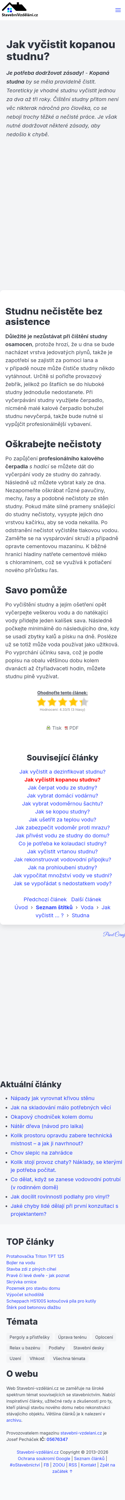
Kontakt (88, 1465)
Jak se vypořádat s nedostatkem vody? (62, 883)
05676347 (57, 1439)
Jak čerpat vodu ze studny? (62, 787)
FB (46, 1465)
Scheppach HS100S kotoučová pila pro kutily (51, 1301)
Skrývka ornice (21, 1281)
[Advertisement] (62, 223)
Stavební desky (88, 1347)
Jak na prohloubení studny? (62, 867)
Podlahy (57, 1347)
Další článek (86, 899)
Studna (81, 915)
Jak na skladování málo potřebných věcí (61, 1107)
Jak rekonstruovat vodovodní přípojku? (62, 859)
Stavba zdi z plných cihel (31, 1269)
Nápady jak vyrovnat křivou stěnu (53, 1098)
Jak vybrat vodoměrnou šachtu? (62, 803)
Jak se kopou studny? (62, 811)
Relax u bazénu (25, 1347)
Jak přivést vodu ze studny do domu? (62, 835)
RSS (73, 1465)
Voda (87, 907)
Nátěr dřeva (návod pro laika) (47, 1126)
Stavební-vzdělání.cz (38, 1452)
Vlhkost (37, 1358)
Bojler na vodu (20, 1262)
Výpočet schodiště (25, 1294)
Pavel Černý (114, 935)
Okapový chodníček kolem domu (52, 1117)
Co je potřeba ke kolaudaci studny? (62, 843)
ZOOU (59, 1465)
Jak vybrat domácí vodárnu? (62, 795)
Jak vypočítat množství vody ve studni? (62, 875)
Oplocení (104, 1337)
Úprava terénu (72, 1337)
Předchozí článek (45, 899)
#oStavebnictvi (25, 1465)
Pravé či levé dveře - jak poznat (38, 1275)
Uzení (15, 1358)
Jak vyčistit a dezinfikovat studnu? (62, 771)
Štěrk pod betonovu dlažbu (33, 1307)
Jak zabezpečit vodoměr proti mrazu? (62, 827)
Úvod (21, 907)
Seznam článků (89, 1458)
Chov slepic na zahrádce (42, 1153)
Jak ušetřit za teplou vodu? (62, 819)
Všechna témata (69, 1358)
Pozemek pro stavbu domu (33, 1288)
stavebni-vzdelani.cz (81, 1433)
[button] (118, 10)
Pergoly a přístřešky (29, 1337)
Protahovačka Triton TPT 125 (35, 1256)
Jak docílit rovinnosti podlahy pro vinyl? (60, 1196)
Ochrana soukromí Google (44, 1458)
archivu (13, 1420)
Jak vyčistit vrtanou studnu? (62, 851)
